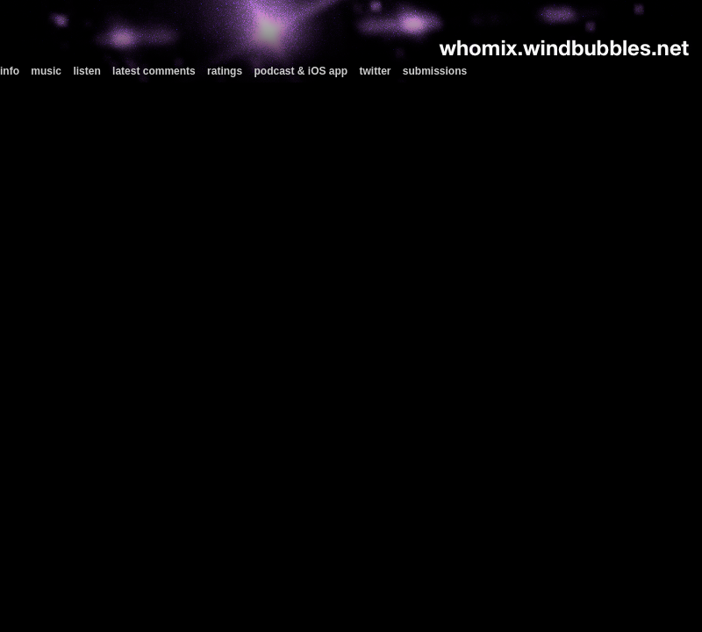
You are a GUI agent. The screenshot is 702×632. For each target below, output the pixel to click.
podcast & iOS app (300, 71)
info (9, 71)
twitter (375, 71)
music (46, 71)
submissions (435, 71)
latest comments (154, 71)
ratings (224, 71)
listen (86, 71)
